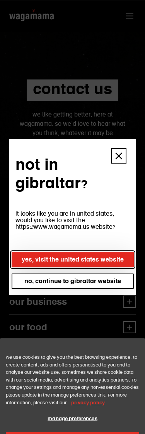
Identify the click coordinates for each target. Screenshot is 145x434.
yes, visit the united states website (73, 259)
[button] (118, 156)
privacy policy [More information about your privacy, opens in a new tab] (88, 411)
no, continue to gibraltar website (72, 281)
